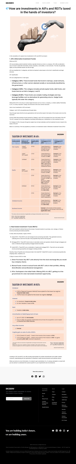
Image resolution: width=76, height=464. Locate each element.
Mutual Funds (45, 398)
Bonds (43, 393)
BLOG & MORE (46, 3)
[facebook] (32, 376)
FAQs (53, 397)
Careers (54, 394)
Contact (63, 391)
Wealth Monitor (45, 407)
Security (63, 409)
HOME (37, 3)
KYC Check (64, 420)
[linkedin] (36, 376)
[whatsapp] (44, 376)
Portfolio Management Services (45, 403)
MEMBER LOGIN (64, 3)
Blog (53, 399)
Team (53, 391)
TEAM (55, 3)
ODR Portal (64, 399)
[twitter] (40, 376)
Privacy (63, 402)
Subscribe (26, 398)
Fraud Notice (65, 397)
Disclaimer (64, 394)
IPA (43, 396)
